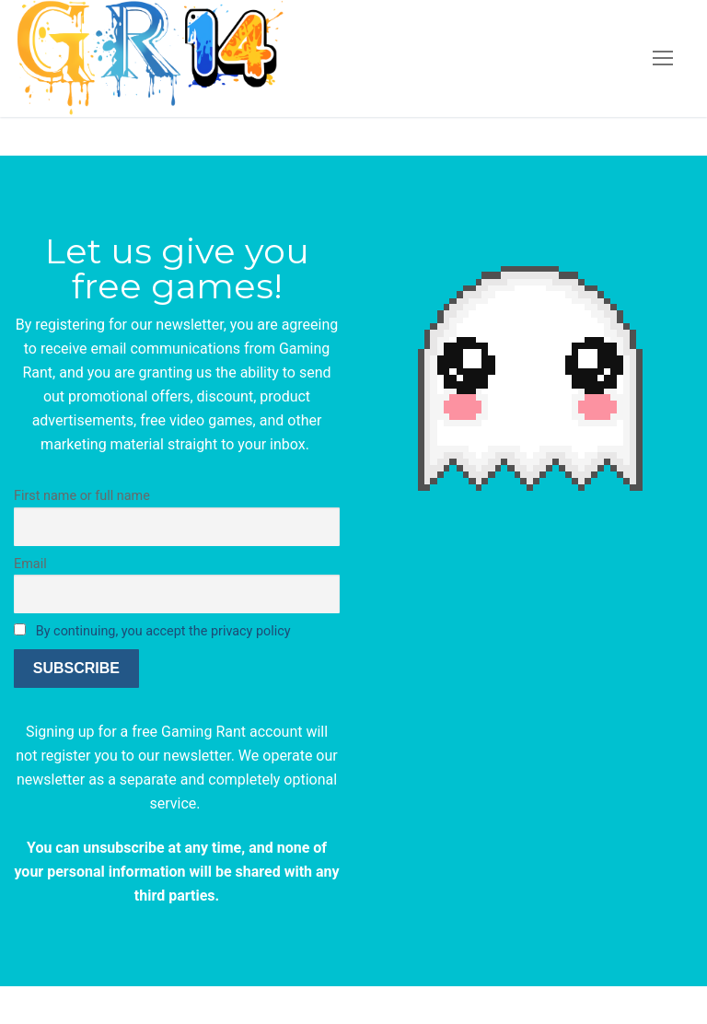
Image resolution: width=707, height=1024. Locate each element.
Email (30, 564)
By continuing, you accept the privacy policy (163, 631)
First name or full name (82, 496)
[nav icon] (662, 59)
